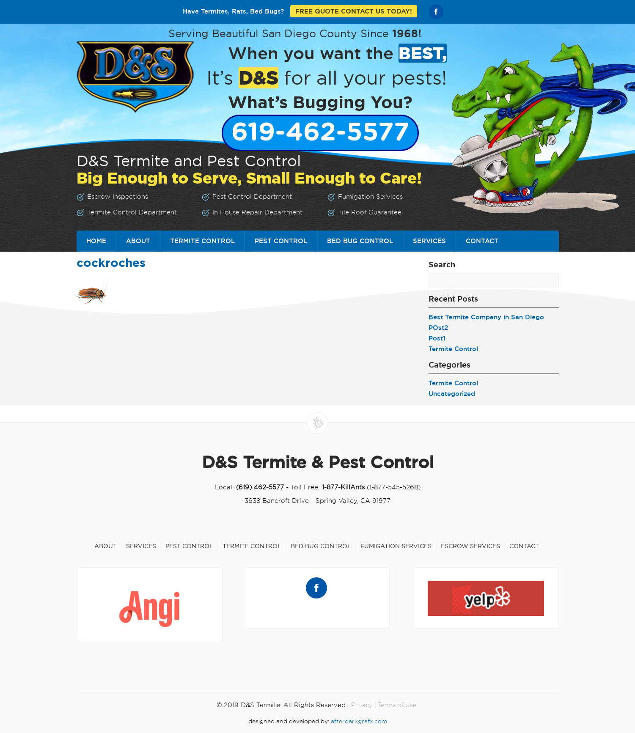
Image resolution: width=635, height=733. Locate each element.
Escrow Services (470, 546)
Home (96, 240)
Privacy (362, 705)
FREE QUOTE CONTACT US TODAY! (353, 11)
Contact (482, 240)
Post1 (437, 338)
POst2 (438, 327)
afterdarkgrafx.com (359, 721)
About (138, 240)
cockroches (111, 262)
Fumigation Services (396, 546)
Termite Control (202, 240)
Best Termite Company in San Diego (486, 317)
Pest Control (281, 240)
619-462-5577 (320, 133)
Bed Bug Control (360, 240)
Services (429, 240)
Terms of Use (397, 705)
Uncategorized (452, 393)
